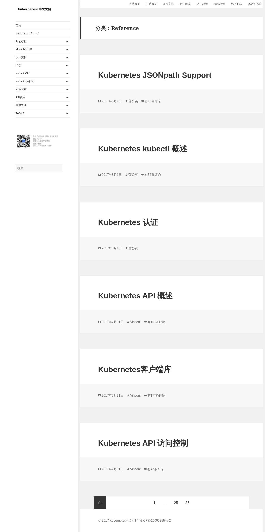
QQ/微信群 (254, 3)
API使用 (20, 97)
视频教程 (219, 3)
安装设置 (21, 89)
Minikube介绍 (24, 49)
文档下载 (236, 3)
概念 (18, 65)
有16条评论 (153, 101)
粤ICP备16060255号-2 (155, 520)
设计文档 (21, 57)
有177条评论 (156, 395)
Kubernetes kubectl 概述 (142, 148)
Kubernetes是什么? (27, 33)
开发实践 (168, 3)
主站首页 (151, 3)
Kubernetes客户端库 (134, 369)
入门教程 (202, 3)
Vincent (135, 322)
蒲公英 (133, 101)
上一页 (100, 502)
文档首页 (134, 3)
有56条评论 (153, 174)
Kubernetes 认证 (128, 222)
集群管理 (21, 105)
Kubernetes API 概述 (135, 296)
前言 (18, 25)
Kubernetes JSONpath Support (154, 75)
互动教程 (21, 41)
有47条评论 (155, 469)
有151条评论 (156, 322)
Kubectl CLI (22, 73)
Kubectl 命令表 (25, 81)
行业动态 (185, 3)
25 (176, 500)
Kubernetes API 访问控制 (143, 443)
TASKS (20, 113)
